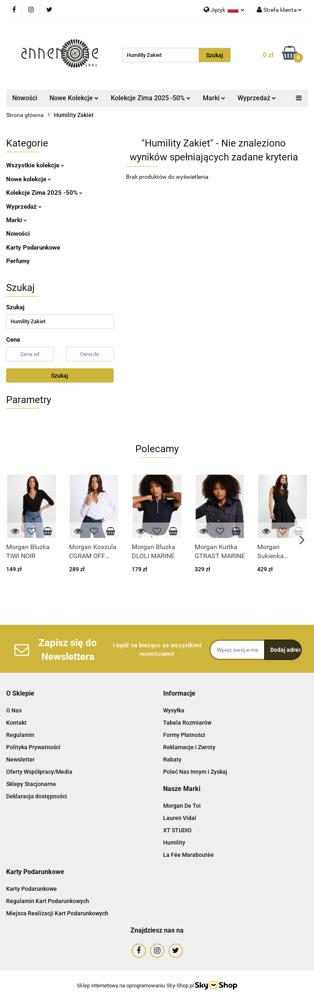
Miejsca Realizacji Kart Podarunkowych (57, 913)
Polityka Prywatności (33, 747)
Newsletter (20, 759)
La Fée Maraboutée (188, 855)
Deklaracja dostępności (36, 796)
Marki (214, 98)
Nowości (24, 98)
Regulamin (20, 735)
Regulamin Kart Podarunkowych (47, 901)
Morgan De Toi (182, 805)
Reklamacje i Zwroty (189, 747)
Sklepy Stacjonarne (31, 784)
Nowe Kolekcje (74, 98)
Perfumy (18, 261)
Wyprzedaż (257, 98)
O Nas (14, 710)
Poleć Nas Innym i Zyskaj (195, 771)
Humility (174, 842)
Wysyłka (173, 710)
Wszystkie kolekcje (35, 165)
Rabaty (172, 759)
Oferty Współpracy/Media (39, 771)
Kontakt (16, 722)
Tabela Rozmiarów (187, 722)
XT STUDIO (177, 830)
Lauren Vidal (179, 818)
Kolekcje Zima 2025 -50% (151, 98)
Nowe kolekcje (28, 179)
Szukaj (59, 375)
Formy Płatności (184, 735)
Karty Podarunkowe (33, 247)
